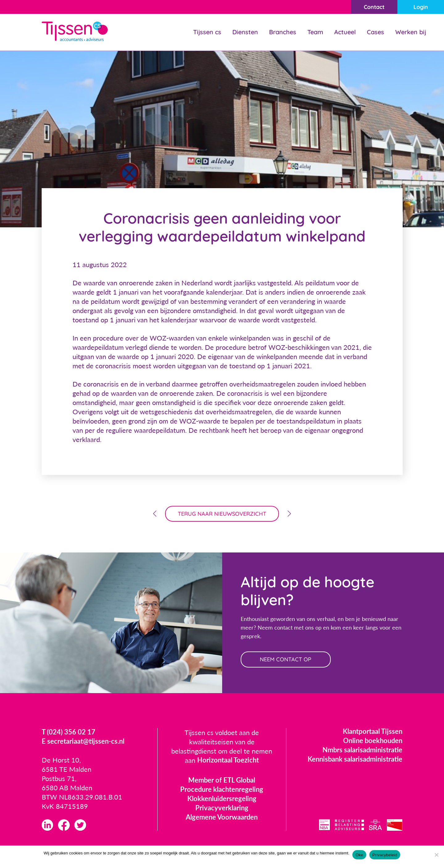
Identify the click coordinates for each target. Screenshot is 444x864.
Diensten (245, 32)
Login (420, 6)
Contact (373, 6)
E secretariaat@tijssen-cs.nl (83, 742)
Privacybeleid (384, 855)
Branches (282, 32)
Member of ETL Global (221, 780)
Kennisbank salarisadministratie (355, 759)
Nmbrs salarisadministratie (362, 750)
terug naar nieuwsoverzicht (222, 513)
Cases (375, 32)
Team (315, 32)
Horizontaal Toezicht (228, 760)
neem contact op (286, 659)
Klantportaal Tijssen (372, 731)
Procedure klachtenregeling (221, 789)
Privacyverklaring (221, 808)
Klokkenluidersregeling (221, 799)
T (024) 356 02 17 (68, 732)
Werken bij (410, 32)
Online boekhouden (372, 741)
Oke (359, 855)
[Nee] (436, 855)
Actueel (345, 32)
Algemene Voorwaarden (222, 817)
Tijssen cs (207, 32)
